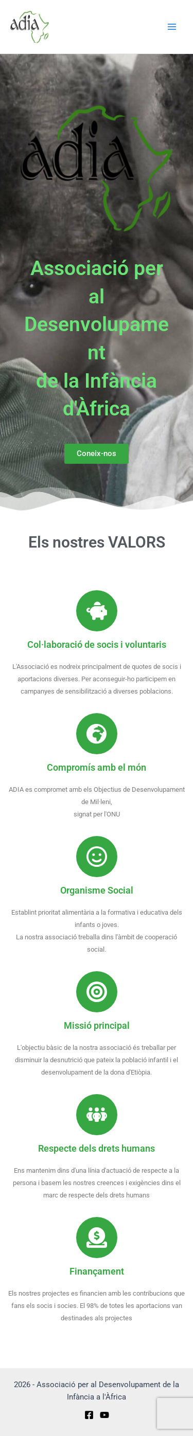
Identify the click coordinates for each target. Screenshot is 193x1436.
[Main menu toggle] (172, 27)
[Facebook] (89, 1415)
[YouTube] (104, 1415)
